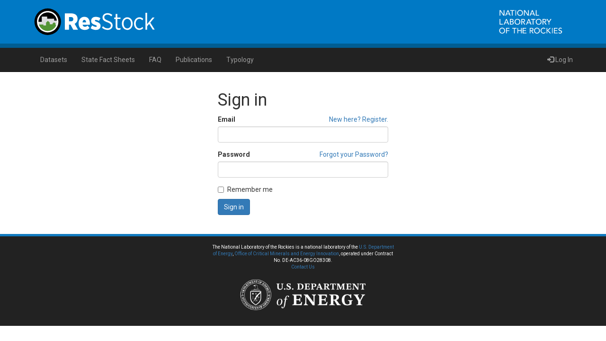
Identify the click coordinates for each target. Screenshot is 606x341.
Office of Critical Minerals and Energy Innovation (286, 253)
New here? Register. (358, 119)
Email (226, 119)
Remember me (245, 189)
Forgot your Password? (354, 154)
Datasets (53, 59)
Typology (240, 59)
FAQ (155, 59)
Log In (560, 59)
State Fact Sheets (108, 59)
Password (234, 154)
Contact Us (303, 266)
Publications (194, 59)
